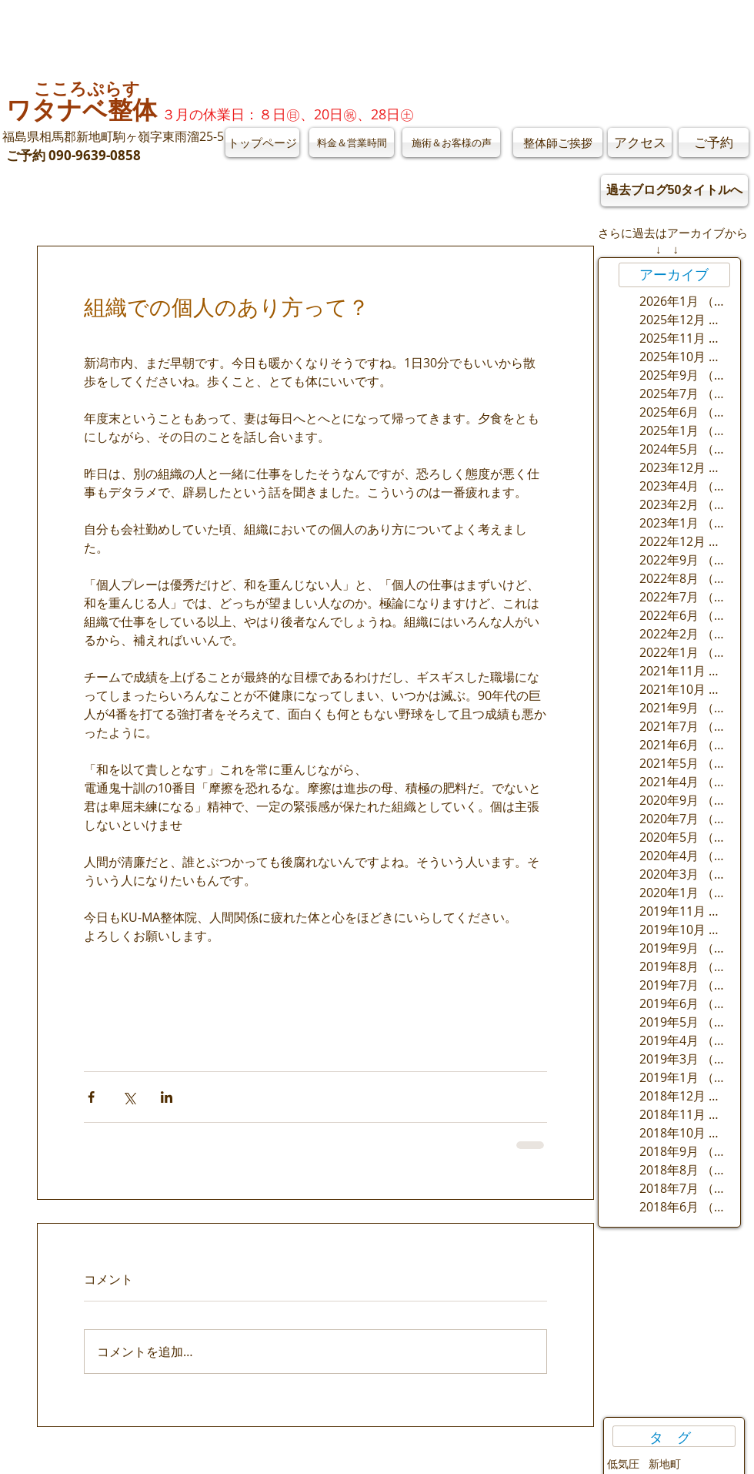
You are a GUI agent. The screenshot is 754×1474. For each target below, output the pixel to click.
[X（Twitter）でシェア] (129, 1097)
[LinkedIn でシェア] (166, 1097)
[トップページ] (262, 142)
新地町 (665, 1463)
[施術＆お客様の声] (451, 142)
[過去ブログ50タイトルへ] (674, 190)
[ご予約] (714, 142)
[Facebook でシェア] (91, 1097)
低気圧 (623, 1463)
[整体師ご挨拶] (557, 142)
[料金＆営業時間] (351, 142)
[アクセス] (640, 142)
